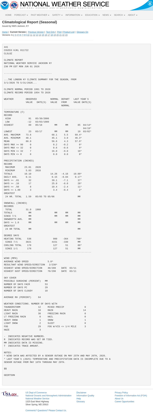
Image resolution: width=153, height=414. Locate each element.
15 (43, 35)
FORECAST (21, 15)
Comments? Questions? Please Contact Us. (46, 410)
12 (34, 35)
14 (40, 35)
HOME (8, 15)
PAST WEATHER (40, 15)
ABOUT (132, 15)
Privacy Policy (121, 392)
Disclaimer (81, 392)
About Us (119, 398)
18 (52, 35)
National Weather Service (37, 398)
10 (28, 35)
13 (37, 35)
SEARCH (119, 15)
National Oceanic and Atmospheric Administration (49, 395)
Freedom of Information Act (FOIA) (131, 395)
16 (46, 35)
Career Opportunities (124, 401)
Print (59, 32)
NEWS (107, 15)
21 (60, 35)
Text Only (50, 32)
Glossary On (82, 32)
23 (66, 35)
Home (5, 32)
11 (31, 35)
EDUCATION (92, 15)
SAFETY (57, 15)
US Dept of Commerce (36, 392)
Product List (68, 32)
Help (78, 398)
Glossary (80, 401)
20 (57, 35)
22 (63, 35)
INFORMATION (73, 15)
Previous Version (36, 32)
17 (49, 35)
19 (54, 35)
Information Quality (85, 395)
